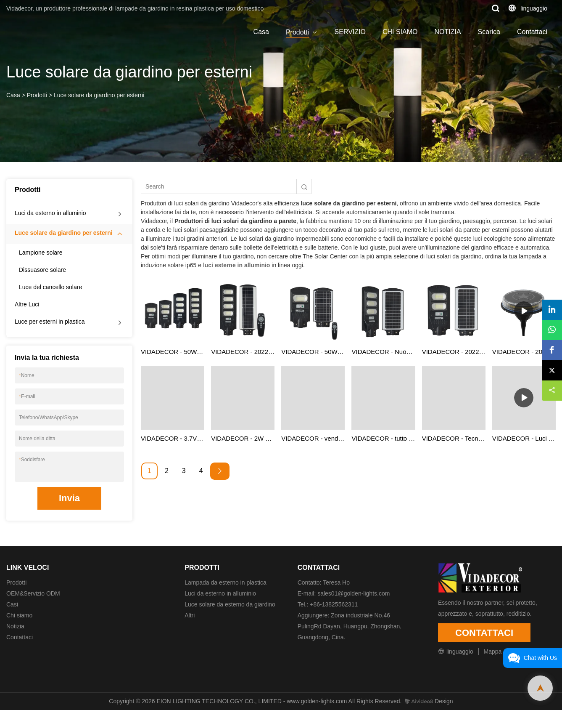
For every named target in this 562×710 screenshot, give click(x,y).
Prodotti (297, 32)
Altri (190, 615)
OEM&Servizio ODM (33, 593)
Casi (12, 604)
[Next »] (220, 471)
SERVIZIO (350, 31)
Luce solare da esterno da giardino (230, 604)
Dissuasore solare (42, 269)
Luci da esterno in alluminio (50, 213)
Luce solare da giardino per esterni (99, 95)
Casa (261, 31)
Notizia (15, 626)
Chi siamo (19, 615)
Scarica (489, 31)
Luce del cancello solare (50, 287)
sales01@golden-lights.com (353, 593)
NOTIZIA (447, 31)
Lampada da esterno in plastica (225, 582)
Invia (69, 498)
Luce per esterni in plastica (50, 321)
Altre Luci (27, 304)
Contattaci (532, 31)
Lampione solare (41, 252)
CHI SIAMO (400, 31)
